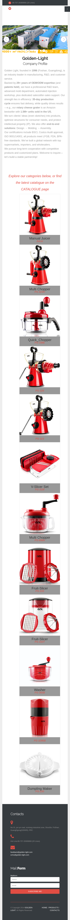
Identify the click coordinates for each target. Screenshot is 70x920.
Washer (39, 690)
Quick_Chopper (39, 340)
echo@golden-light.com (43, 8)
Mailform (13, 876)
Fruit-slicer (40, 588)
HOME (44, 908)
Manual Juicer (39, 238)
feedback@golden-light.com (21, 852)
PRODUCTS (54, 908)
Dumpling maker (40, 788)
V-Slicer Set (40, 487)
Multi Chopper (39, 289)
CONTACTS (55, 910)
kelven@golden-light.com (22, 8)
